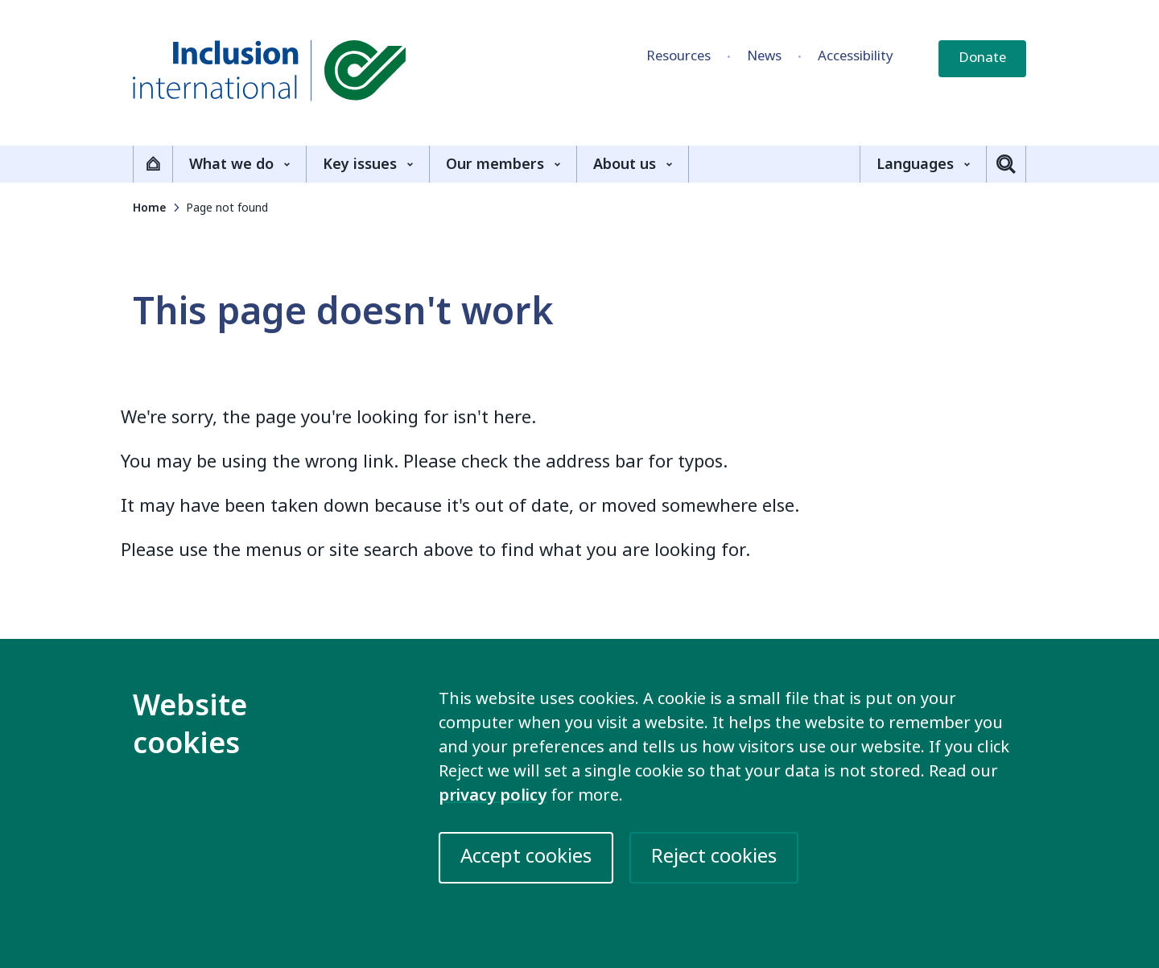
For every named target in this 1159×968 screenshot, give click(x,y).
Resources (678, 56)
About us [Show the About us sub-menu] (632, 164)
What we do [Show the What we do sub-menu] (239, 164)
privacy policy (493, 795)
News (764, 56)
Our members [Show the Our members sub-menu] (503, 164)
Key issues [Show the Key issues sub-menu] (368, 164)
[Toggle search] (1006, 164)
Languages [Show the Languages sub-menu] (923, 164)
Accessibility (855, 56)
